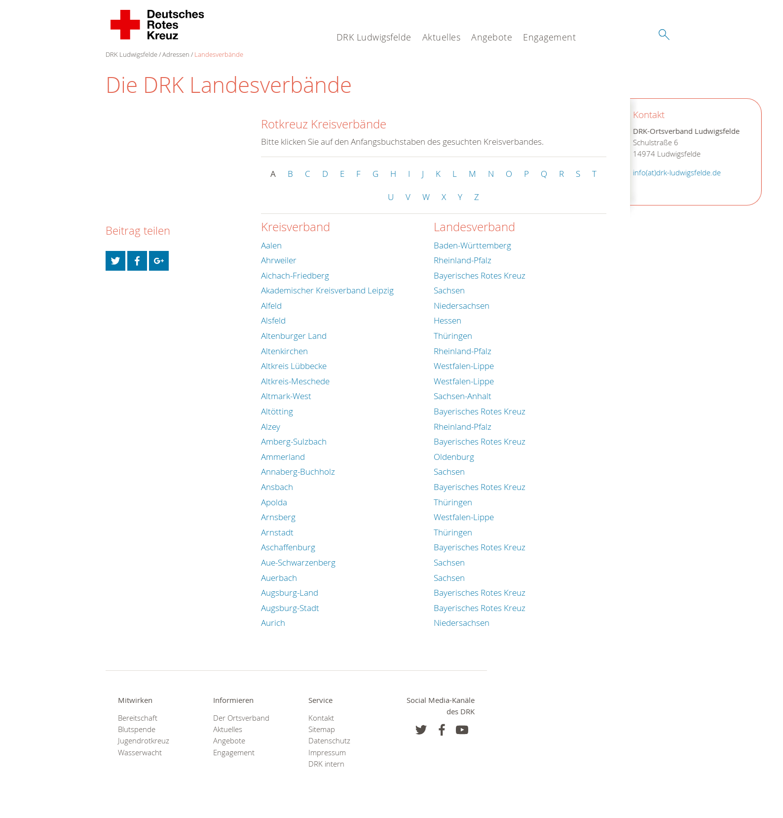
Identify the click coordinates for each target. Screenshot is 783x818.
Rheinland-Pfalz (462, 260)
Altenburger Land (294, 335)
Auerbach (279, 577)
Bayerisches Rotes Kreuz (479, 275)
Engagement (549, 37)
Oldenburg (454, 456)
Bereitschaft (137, 718)
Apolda (274, 502)
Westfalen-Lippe (464, 365)
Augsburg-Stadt (290, 608)
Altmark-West (286, 396)
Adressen (175, 54)
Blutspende (136, 729)
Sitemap (321, 729)
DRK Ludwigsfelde (373, 37)
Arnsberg (278, 517)
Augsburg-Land (289, 592)
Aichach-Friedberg (295, 275)
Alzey (270, 426)
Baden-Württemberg (472, 245)
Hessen (447, 320)
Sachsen (449, 290)
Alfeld (271, 305)
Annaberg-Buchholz (298, 471)
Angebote (491, 37)
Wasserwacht (140, 752)
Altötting (277, 411)
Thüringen (453, 335)
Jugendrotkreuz (143, 740)
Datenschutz (329, 740)
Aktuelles (441, 37)
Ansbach (277, 486)
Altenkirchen (284, 351)
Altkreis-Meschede (295, 381)
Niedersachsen (461, 305)
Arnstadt (277, 532)
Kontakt (321, 718)
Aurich (273, 622)
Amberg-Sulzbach (294, 441)
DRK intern (326, 764)
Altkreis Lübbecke (294, 365)
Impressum (327, 752)
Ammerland (283, 456)
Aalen (271, 245)
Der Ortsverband (241, 718)
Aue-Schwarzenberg (298, 562)
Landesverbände (218, 54)
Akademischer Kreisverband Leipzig (327, 290)
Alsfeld (273, 320)
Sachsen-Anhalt (462, 396)
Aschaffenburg (288, 547)
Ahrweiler (279, 260)
